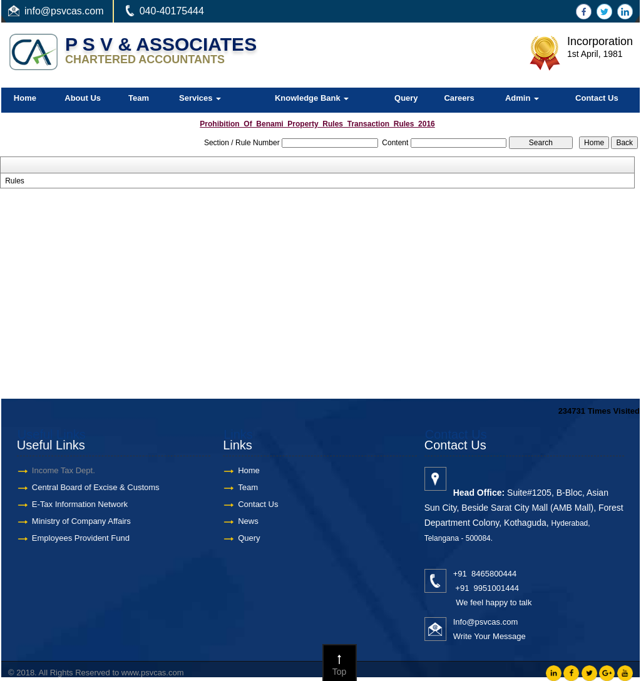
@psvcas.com (72, 11)
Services (200, 98)
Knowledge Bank (312, 98)
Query (406, 98)
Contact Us (596, 98)
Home (25, 98)
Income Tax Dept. (54, 470)
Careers (459, 98)
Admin (522, 98)
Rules (14, 181)
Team (138, 98)
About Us (82, 98)
